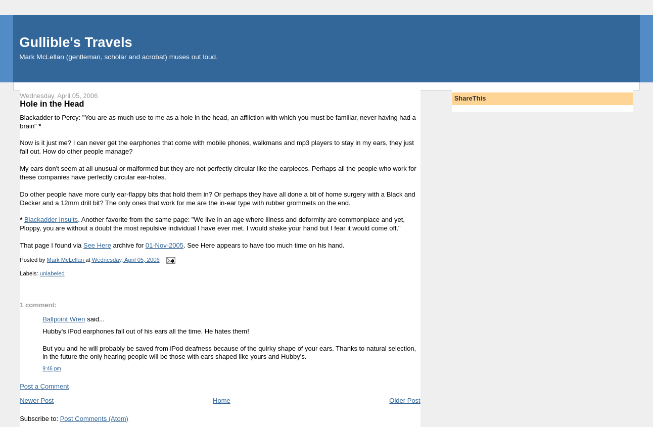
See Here (97, 245)
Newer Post (37, 400)
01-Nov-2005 (164, 245)
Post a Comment (44, 386)
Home (221, 400)
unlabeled (52, 273)
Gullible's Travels (75, 42)
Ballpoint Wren (63, 319)
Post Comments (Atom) (94, 418)
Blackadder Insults (51, 219)
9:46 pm (51, 368)
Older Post (404, 400)
